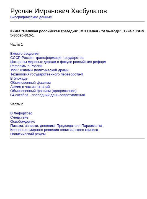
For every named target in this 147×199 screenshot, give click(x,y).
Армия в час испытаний (30, 87)
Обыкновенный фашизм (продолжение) (43, 91)
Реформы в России (26, 66)
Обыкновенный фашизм (30, 82)
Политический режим (28, 134)
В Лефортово (21, 113)
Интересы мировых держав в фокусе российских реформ (58, 62)
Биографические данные (31, 17)
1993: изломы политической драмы (39, 70)
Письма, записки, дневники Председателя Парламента (56, 126)
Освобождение (22, 121)
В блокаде (18, 78)
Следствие (19, 117)
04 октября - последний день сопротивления (47, 95)
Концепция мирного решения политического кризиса (54, 130)
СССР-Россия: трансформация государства (47, 58)
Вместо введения (24, 53)
